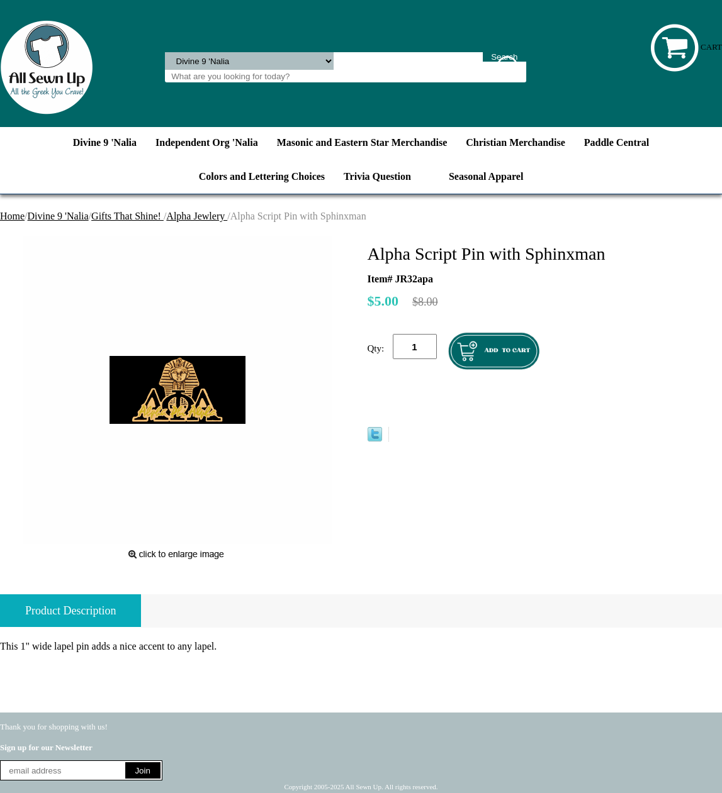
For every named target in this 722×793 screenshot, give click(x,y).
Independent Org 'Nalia (206, 142)
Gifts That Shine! (127, 216)
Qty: (376, 348)
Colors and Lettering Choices (262, 176)
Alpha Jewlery (196, 216)
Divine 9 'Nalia (105, 142)
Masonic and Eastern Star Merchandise (362, 142)
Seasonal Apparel (486, 176)
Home (12, 216)
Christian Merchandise (515, 142)
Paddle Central (617, 142)
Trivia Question (377, 176)
